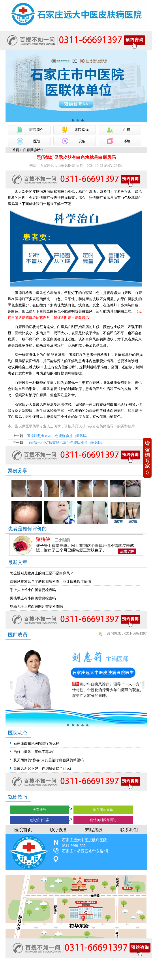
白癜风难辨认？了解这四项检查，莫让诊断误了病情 (50, 581)
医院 (36, 141)
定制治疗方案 (39, 820)
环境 (126, 141)
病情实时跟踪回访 (103, 820)
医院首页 (23, 829)
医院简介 (36, 130)
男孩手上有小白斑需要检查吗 (33, 598)
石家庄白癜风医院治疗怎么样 (36, 743)
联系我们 (129, 829)
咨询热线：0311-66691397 (127, 633)
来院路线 (82, 130)
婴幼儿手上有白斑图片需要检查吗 (36, 606)
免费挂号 (39, 809)
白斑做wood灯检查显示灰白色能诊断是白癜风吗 (64, 443)
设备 (81, 141)
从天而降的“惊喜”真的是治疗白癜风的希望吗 (48, 760)
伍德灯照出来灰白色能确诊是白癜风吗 (57, 436)
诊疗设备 (58, 829)
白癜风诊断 (32, 150)
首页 (15, 150)
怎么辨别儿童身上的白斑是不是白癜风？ (41, 573)
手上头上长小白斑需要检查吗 (33, 590)
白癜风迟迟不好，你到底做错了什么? (42, 768)
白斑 (126, 130)
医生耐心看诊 (103, 809)
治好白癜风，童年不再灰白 (34, 752)
